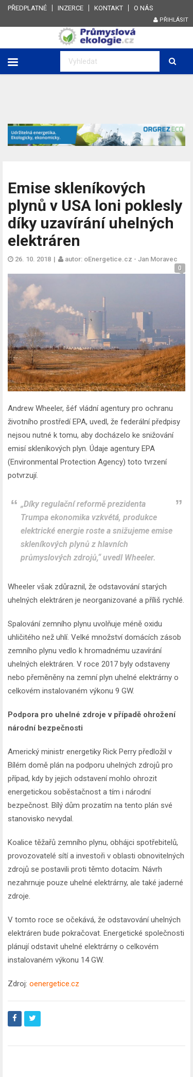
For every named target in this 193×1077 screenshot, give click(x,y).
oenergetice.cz (54, 983)
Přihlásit (170, 19)
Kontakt (108, 8)
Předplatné (27, 8)
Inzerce (70, 8)
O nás (143, 8)
